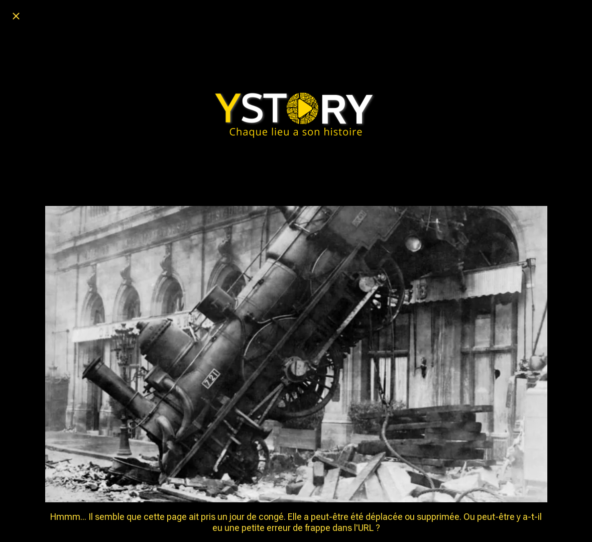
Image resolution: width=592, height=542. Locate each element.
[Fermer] (16, 16)
